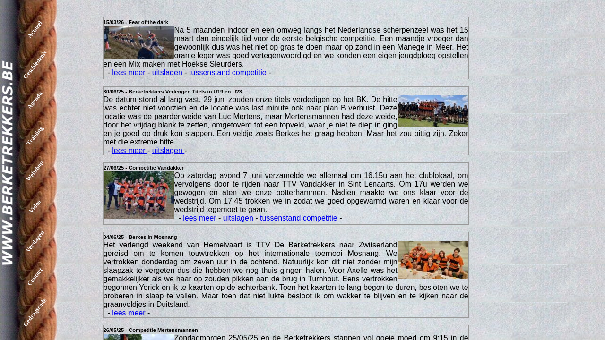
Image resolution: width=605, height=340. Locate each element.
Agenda (35, 100)
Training (34, 135)
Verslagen (34, 241)
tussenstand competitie (228, 72)
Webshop (35, 171)
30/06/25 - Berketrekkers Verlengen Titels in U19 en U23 (173, 91)
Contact (35, 276)
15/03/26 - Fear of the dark (136, 22)
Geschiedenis (35, 64)
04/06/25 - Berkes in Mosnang (140, 237)
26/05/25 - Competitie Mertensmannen (151, 330)
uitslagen (168, 72)
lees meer (129, 72)
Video (34, 206)
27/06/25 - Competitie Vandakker (144, 167)
